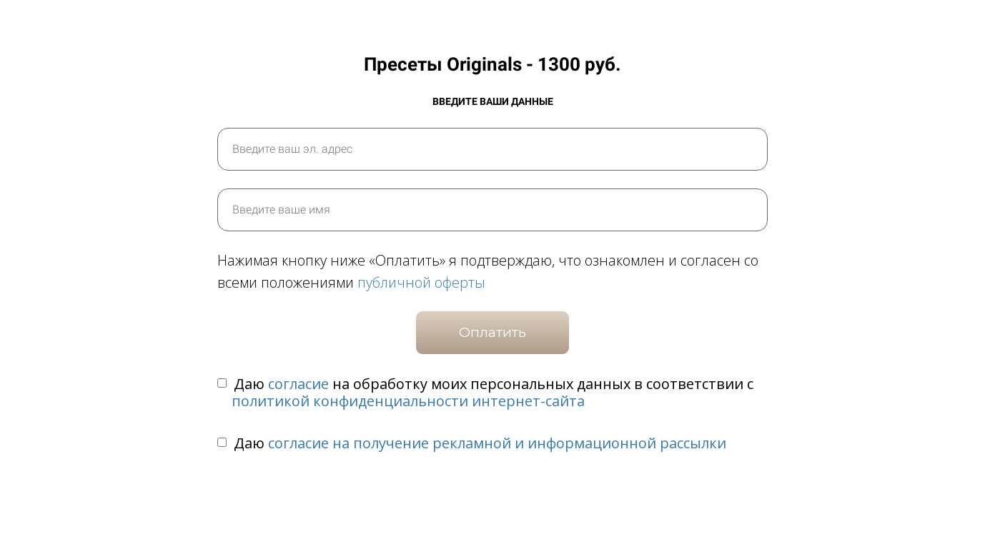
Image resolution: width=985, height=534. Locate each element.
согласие (298, 383)
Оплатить (492, 332)
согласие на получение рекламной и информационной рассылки (497, 443)
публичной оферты (421, 282)
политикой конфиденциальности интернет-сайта (408, 400)
